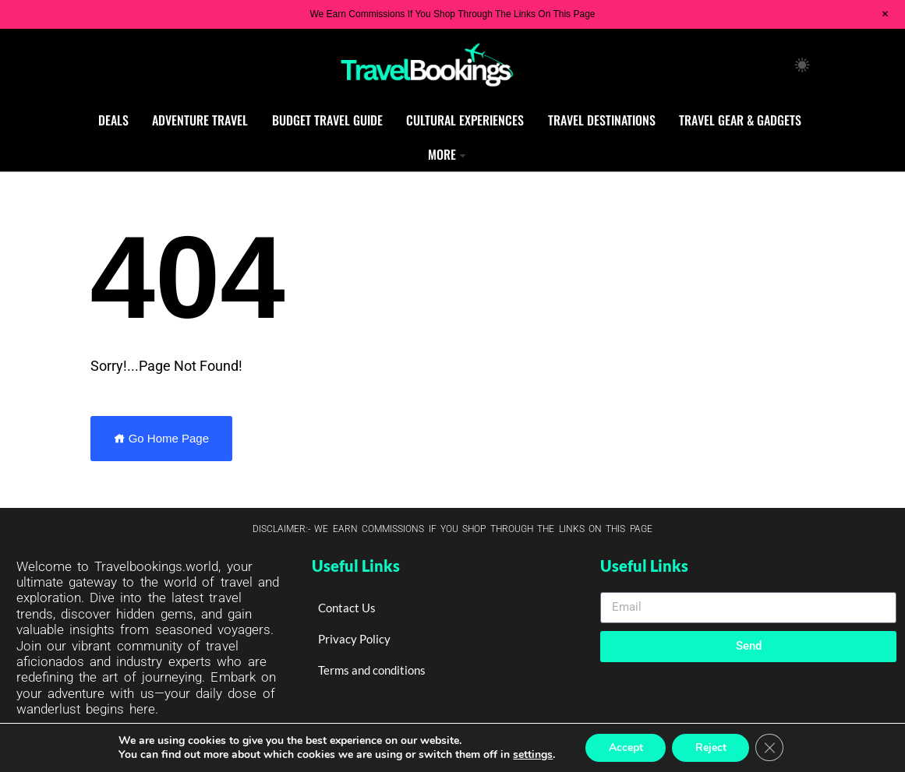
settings (532, 755)
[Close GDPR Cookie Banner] (770, 748)
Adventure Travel (200, 120)
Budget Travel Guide (327, 120)
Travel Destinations (602, 120)
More (442, 154)
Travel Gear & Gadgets (740, 120)
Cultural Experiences (465, 120)
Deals (113, 120)
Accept (625, 747)
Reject (710, 747)
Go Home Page (162, 438)
